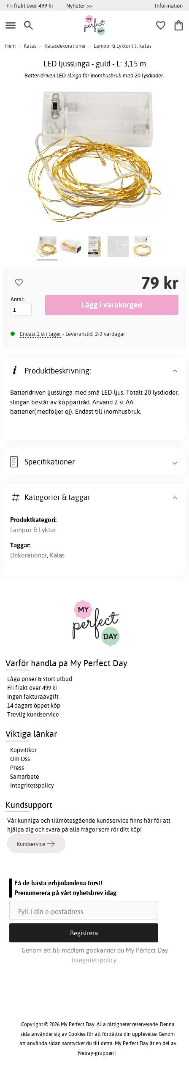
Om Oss (20, 759)
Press (17, 767)
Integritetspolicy (32, 785)
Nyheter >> (79, 5)
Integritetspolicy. (95, 960)
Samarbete (24, 776)
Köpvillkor (23, 750)
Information (169, 5)
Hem (10, 46)
